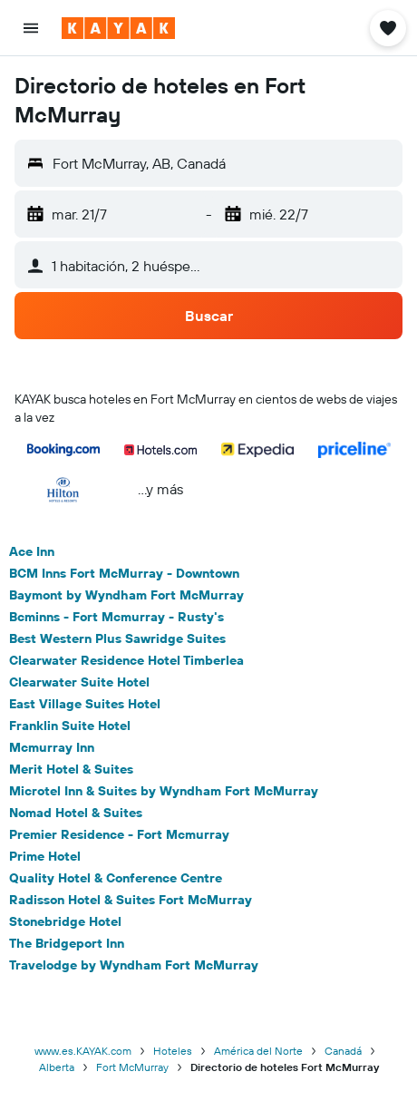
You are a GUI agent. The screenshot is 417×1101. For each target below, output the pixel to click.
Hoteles (172, 1050)
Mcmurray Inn (51, 747)
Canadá (343, 1050)
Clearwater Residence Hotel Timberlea (126, 660)
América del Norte (258, 1050)
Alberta (56, 1067)
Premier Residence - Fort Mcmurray (119, 834)
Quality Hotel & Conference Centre (115, 878)
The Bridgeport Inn (66, 943)
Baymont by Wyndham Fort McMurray (126, 595)
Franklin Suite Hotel (70, 725)
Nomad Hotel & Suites (75, 812)
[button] (31, 28)
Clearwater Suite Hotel (79, 682)
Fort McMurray (132, 1067)
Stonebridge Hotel (65, 921)
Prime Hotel (45, 856)
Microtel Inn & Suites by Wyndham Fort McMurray (163, 791)
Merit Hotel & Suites (71, 769)
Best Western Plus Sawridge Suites (117, 638)
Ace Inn (31, 551)
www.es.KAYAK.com (82, 1050)
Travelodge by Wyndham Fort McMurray (133, 965)
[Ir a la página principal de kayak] (118, 28)
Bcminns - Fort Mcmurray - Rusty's (116, 617)
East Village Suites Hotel (84, 704)
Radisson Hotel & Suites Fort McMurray (130, 900)
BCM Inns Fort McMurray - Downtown (124, 573)
